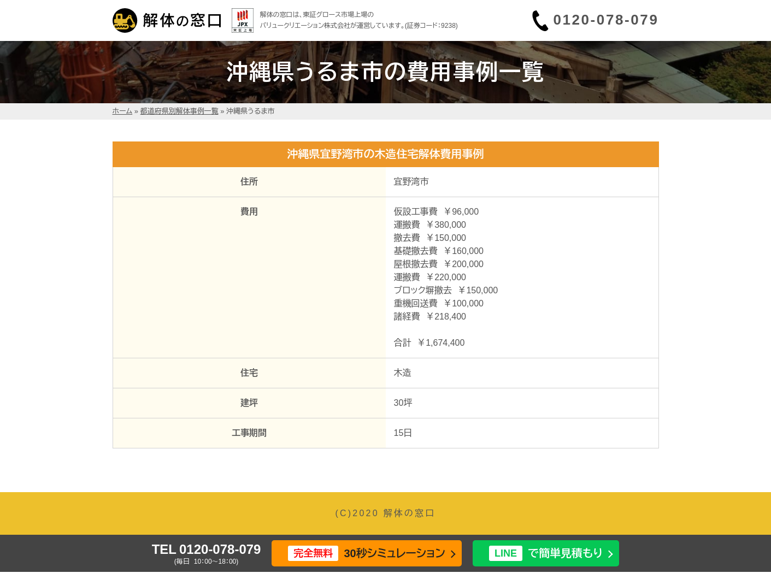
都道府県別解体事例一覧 (179, 111)
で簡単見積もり (546, 554)
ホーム (123, 111)
